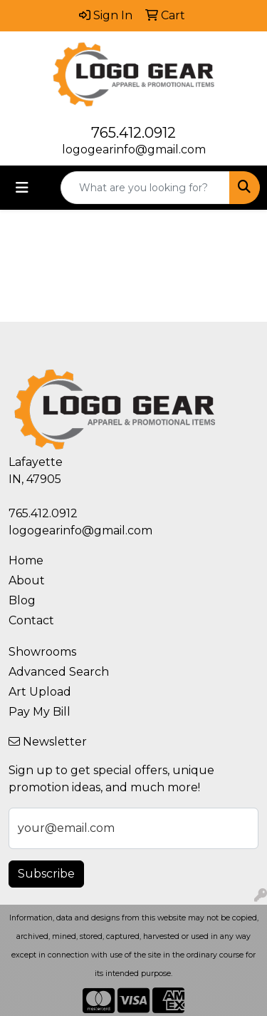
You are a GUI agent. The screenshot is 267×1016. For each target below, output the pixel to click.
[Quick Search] (145, 187)
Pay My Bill (39, 711)
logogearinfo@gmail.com (134, 149)
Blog (22, 600)
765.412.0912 (133, 132)
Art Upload (40, 691)
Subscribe (46, 873)
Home (26, 560)
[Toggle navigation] (22, 188)
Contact (31, 620)
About (27, 580)
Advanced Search (59, 672)
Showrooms (42, 652)
